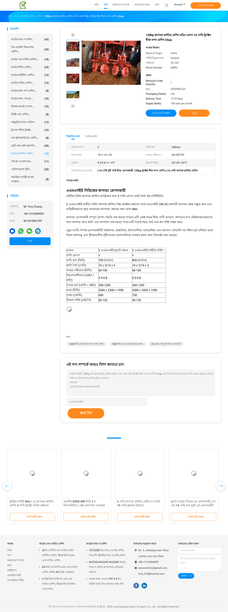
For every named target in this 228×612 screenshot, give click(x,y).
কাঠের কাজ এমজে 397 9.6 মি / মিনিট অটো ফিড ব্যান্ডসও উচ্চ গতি (106, 581)
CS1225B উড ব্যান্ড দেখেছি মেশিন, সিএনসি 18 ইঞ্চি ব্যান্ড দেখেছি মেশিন (107, 553)
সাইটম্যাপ (12, 570)
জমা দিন (86, 413)
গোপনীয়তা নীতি (15, 580)
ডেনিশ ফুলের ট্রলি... (30, 169)
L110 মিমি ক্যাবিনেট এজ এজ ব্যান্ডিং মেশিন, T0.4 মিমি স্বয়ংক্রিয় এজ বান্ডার (58, 583)
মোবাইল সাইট (14, 575)
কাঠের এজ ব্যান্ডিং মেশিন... (30, 59)
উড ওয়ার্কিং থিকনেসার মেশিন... (30, 49)
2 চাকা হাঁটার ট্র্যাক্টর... (30, 130)
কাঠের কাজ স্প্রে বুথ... (30, 98)
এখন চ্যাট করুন (206, 5)
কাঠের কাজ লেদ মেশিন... (30, 91)
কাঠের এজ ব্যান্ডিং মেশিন (51, 543)
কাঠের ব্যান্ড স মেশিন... (30, 39)
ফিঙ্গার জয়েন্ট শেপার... (30, 106)
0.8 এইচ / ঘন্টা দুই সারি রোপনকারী (166, 344)
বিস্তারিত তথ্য (73, 136)
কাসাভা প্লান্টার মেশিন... (30, 153)
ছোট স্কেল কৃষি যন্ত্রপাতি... (30, 146)
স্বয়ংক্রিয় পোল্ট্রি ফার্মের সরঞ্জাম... (30, 179)
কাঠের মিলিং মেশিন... (30, 67)
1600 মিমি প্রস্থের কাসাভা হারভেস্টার (127, 344)
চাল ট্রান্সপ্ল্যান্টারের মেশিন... (30, 138)
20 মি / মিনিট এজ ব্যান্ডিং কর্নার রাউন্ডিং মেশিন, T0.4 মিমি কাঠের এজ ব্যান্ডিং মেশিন (58, 555)
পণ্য (9, 555)
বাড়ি (9, 550)
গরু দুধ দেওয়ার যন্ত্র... (30, 161)
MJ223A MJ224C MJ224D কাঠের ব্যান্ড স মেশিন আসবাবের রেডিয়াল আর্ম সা (107, 567)
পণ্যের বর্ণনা (91, 136)
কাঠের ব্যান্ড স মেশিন (96, 543)
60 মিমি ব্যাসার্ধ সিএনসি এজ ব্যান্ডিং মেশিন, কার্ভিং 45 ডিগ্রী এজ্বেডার (60, 569)
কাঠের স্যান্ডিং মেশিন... (30, 83)
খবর (9, 565)
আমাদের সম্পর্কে (15, 560)
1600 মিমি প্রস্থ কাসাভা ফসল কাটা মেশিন (86, 344)
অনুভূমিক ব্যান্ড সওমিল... (30, 122)
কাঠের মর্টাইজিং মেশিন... (30, 75)
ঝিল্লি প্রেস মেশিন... (30, 114)
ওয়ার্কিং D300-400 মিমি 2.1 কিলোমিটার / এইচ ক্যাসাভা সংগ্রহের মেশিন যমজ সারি (84, 505)
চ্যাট (30, 241)
